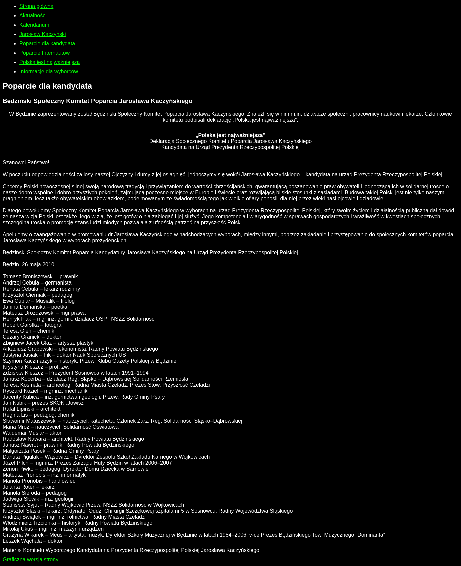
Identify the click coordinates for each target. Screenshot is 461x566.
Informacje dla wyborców (48, 71)
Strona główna (36, 6)
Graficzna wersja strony (30, 559)
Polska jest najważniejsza (49, 62)
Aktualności (33, 15)
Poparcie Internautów (44, 53)
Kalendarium (34, 25)
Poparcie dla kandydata (47, 43)
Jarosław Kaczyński (42, 34)
